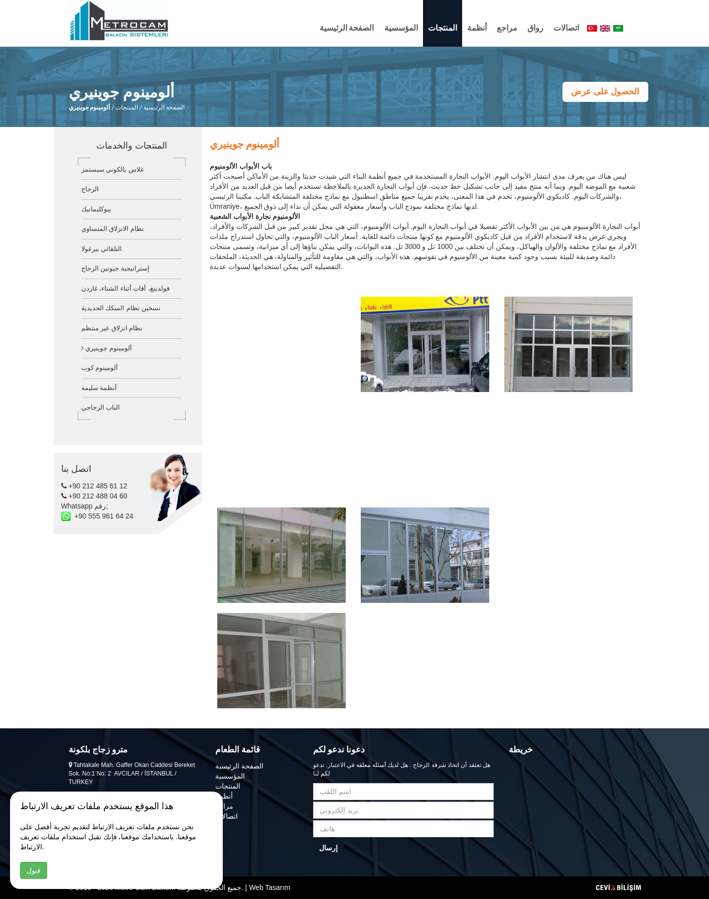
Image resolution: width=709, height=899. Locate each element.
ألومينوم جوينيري (106, 348)
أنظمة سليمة (99, 388)
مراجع (507, 28)
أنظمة (477, 28)
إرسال (328, 848)
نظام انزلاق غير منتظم (112, 328)
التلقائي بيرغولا (101, 248)
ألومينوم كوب (99, 367)
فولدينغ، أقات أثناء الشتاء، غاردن (125, 288)
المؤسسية (401, 28)
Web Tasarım (269, 887)
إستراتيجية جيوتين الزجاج (115, 268)
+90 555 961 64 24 (97, 516)
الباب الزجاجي (100, 407)
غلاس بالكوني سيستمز (112, 169)
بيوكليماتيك (96, 209)
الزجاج (90, 189)
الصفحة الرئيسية (347, 28)
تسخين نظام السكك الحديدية (121, 308)
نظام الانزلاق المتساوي (112, 228)
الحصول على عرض (605, 91)
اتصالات (566, 28)
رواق (535, 28)
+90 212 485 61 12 (94, 486)
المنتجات (442, 28)
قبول (34, 870)
